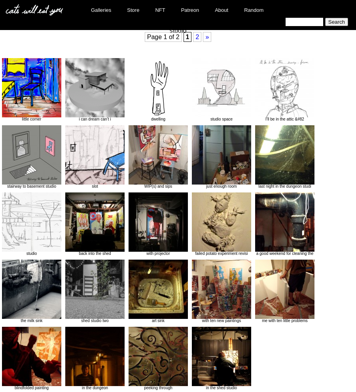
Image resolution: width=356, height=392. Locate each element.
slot (95, 156)
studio (31, 224)
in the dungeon (95, 358)
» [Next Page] (207, 37)
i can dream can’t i (95, 89)
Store (133, 10)
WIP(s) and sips (158, 156)
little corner (31, 89)
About (221, 10)
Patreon (190, 10)
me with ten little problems (284, 291)
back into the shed (95, 224)
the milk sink (31, 291)
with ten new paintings (221, 291)
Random (253, 10)
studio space (221, 89)
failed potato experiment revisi (221, 224)
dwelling (158, 89)
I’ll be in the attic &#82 (284, 89)
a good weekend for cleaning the (284, 224)
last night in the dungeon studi (284, 156)
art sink (158, 291)
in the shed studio (221, 358)
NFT (160, 10)
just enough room (221, 156)
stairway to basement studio (31, 156)
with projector (158, 224)
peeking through (158, 358)
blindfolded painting (31, 358)
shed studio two (95, 291)
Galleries (101, 10)
